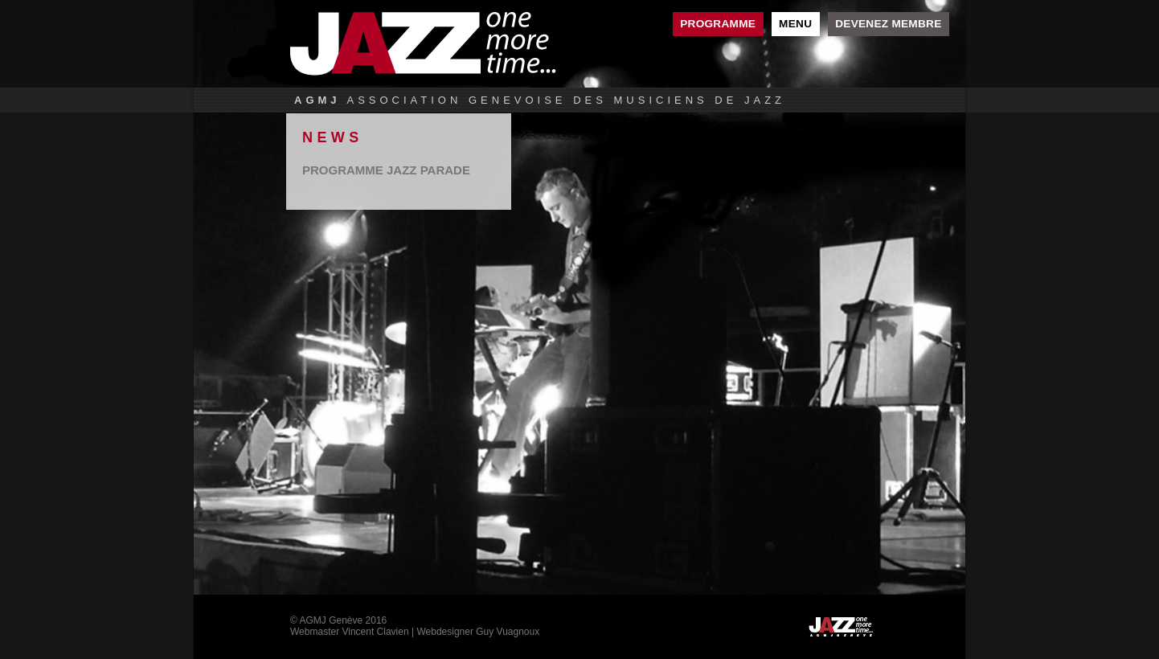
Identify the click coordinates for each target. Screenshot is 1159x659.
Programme (718, 24)
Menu (795, 24)
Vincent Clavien (375, 631)
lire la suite (398, 170)
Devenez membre (888, 24)
